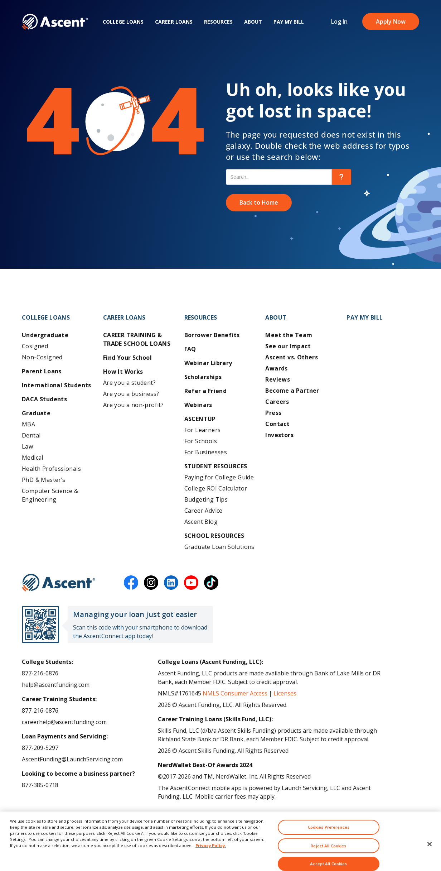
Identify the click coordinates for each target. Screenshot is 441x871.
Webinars (198, 405)
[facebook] (131, 582)
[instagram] (151, 582)
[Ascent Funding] (58, 583)
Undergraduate (45, 335)
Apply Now (391, 21)
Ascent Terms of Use (50, 819)
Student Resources (215, 466)
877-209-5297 (40, 748)
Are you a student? (129, 383)
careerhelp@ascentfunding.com (64, 722)
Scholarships (203, 377)
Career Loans (174, 21)
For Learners (202, 430)
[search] (341, 177)
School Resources (214, 536)
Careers (277, 402)
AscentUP (200, 419)
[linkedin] (171, 582)
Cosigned (35, 346)
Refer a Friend (205, 391)
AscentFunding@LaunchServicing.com (72, 759)
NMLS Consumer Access (235, 693)
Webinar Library (208, 363)
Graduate (36, 413)
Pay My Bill (288, 21)
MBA (28, 424)
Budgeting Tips (206, 499)
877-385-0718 (40, 785)
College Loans (123, 21)
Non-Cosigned (42, 357)
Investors (279, 435)
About (253, 21)
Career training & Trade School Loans (136, 339)
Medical (32, 457)
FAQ (190, 349)
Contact (277, 424)
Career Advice (203, 511)
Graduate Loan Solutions (219, 547)
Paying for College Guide (219, 477)
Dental (31, 435)
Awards (276, 368)
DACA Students (44, 399)
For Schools (200, 441)
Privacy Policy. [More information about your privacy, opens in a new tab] (210, 858)
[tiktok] (211, 582)
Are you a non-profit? (133, 405)
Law (27, 446)
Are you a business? (131, 394)
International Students (56, 385)
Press (273, 413)
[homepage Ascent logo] (55, 22)
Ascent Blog (201, 522)
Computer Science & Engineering (50, 495)
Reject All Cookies (328, 858)
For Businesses (205, 452)
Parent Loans (42, 371)
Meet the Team (288, 335)
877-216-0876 (40, 673)
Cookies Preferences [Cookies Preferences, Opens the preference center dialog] (328, 839)
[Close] (429, 857)
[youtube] (191, 582)
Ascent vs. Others (291, 357)
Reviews (277, 379)
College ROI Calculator (215, 488)
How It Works (123, 371)
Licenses (284, 693)
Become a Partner (292, 390)
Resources (218, 21)
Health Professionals (51, 469)
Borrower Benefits (212, 335)
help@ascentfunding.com (55, 685)
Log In (339, 21)
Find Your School (127, 358)
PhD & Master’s (44, 480)
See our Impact (288, 346)
